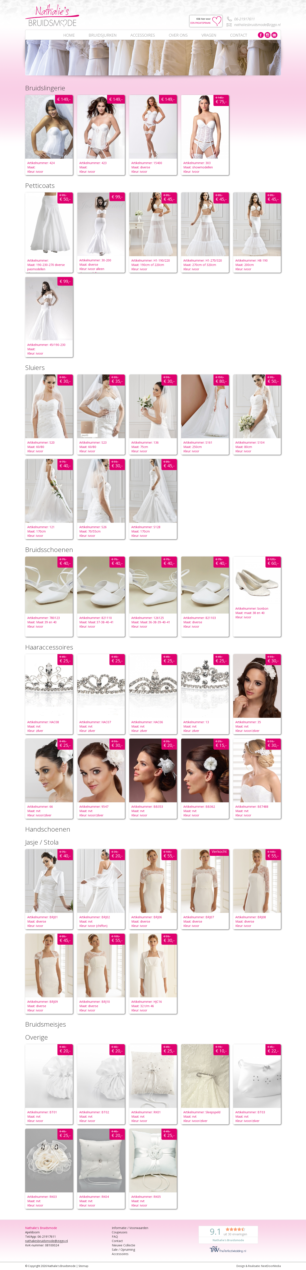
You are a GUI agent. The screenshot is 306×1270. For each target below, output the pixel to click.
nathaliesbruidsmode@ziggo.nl (257, 24)
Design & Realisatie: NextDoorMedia (258, 1266)
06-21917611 (244, 19)
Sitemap (83, 1266)
